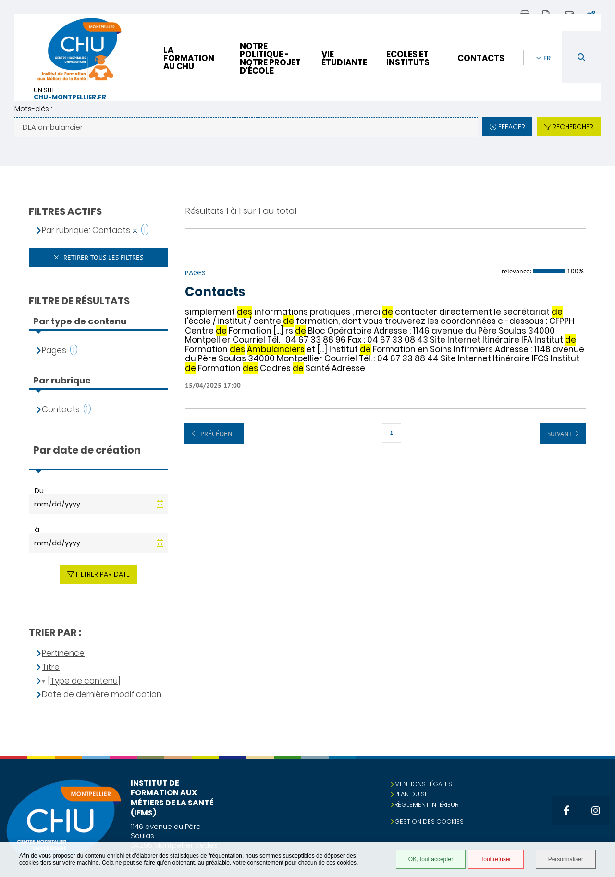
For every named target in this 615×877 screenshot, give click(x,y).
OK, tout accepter (430, 859)
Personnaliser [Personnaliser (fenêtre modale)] (565, 859)
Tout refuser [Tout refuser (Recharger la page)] (495, 859)
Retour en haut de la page (598, 775)
